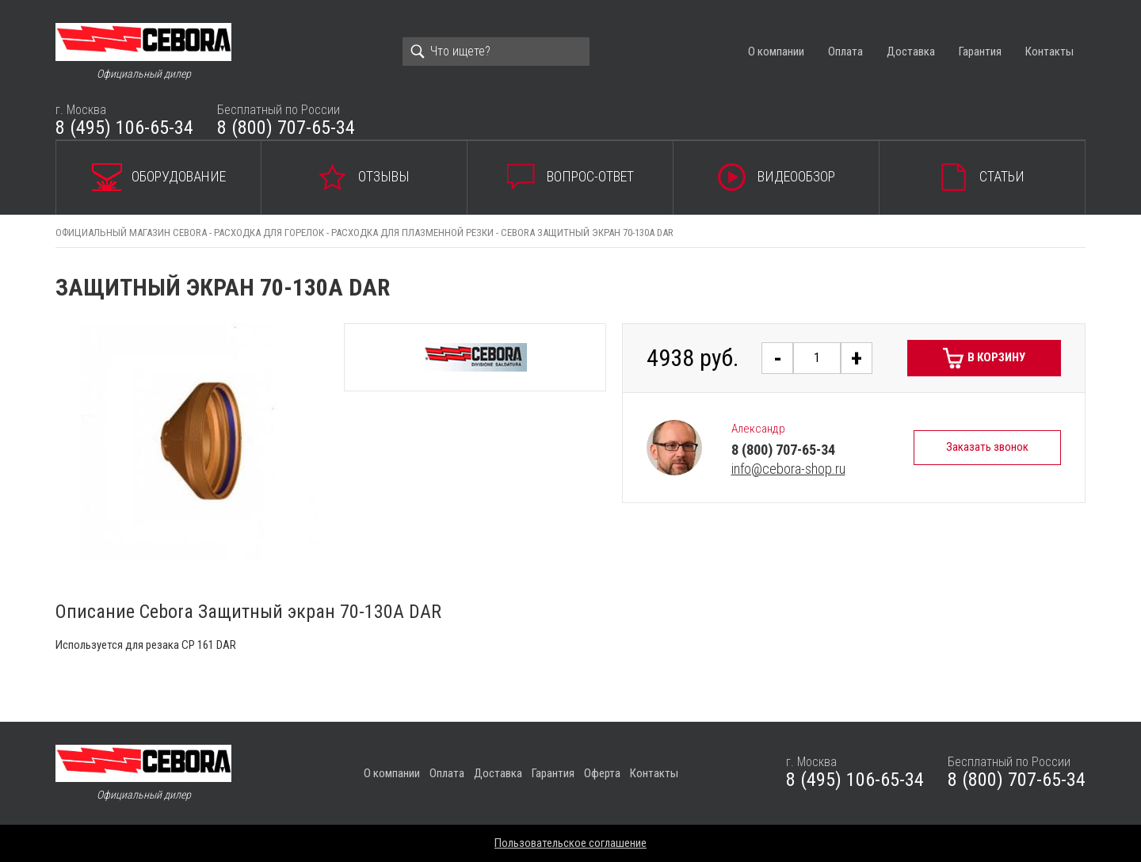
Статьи (1002, 176)
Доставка (911, 51)
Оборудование (179, 176)
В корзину (996, 357)
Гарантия (980, 51)
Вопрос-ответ (590, 176)
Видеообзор (796, 176)
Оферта (602, 773)
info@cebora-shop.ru (788, 468)
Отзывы (384, 176)
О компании (776, 51)
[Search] (496, 51)
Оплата (845, 51)
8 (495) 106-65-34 (124, 127)
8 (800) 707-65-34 (286, 127)
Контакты (1049, 51)
